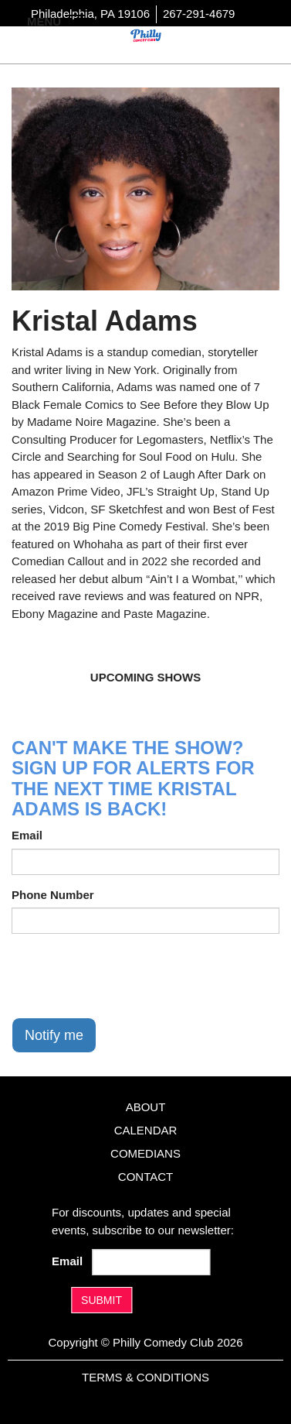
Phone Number (53, 894)
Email (27, 835)
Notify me (54, 1035)
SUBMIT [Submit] (101, 1300)
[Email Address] (152, 1262)
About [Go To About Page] (146, 1106)
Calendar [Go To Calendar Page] (146, 1130)
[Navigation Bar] (77, 20)
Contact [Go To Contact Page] (145, 1176)
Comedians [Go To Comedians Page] (145, 1153)
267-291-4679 (199, 13)
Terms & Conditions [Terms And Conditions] (145, 1377)
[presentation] (129, 975)
